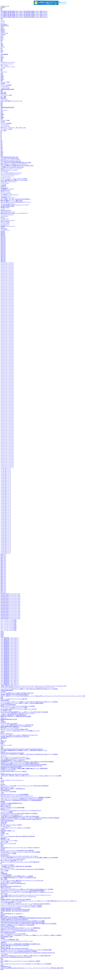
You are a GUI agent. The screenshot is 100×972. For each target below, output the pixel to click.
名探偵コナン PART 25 (6, 804)
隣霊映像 (3, 801)
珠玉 (2, 40)
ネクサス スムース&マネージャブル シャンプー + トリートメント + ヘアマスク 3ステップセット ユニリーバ (27, 687)
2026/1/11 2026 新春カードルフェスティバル (11, 101)
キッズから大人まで (6, 826)
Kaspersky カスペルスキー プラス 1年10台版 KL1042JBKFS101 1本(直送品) (19, 951)
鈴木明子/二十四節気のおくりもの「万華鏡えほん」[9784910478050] (17, 925)
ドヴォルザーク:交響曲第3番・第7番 (10, 939)
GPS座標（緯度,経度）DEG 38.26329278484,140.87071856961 (15, 909)
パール (2, 783)
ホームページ (4, 71)
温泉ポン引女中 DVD (6, 887)
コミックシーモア (5, 223)
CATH (2, 959)
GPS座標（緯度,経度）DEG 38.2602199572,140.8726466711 (15, 948)
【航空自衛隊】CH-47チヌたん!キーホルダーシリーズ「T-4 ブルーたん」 (19, 896)
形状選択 (3, 938)
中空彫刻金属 (4, 873)
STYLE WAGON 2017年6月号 (8, 926)
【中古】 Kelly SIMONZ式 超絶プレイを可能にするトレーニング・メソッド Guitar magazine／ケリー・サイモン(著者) (31, 775)
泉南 (2, 80)
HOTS (2, 846)
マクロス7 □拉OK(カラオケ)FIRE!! (9, 723)
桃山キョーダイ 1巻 (5, 946)
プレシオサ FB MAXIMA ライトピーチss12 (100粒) (13, 933)
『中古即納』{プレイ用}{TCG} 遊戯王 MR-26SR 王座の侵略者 (16, 866)
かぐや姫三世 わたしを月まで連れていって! (11, 814)
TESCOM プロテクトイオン (7, 787)
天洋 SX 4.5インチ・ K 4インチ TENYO (10, 159)
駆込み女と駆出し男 (6, 806)
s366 (2, 44)
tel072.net (3, 31)
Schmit (2, 872)
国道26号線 (3, 93)
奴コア (2, 38)
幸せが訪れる (4, 884)
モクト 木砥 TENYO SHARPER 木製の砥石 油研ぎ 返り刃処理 (16, 162)
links (2, 102)
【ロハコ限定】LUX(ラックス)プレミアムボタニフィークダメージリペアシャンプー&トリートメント (26, 895)
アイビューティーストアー (7, 262)
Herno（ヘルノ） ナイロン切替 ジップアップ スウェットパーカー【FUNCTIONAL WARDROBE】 (25, 785)
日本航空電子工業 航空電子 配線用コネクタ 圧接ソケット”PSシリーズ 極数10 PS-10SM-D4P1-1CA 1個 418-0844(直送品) (30, 817)
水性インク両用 (4, 842)
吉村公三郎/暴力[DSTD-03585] (8, 932)
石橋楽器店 (3, 186)
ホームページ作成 (5, 82)
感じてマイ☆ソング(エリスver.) (8, 843)
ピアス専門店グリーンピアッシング (9, 194)
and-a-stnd (3, 751)
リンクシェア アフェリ (7, 63)
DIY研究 (3, 849)
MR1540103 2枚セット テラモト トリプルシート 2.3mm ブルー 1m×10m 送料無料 (20, 852)
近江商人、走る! (5, 833)
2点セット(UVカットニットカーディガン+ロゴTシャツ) (14, 757)
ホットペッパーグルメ (6, 193)
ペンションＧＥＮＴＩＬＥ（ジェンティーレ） (12, 780)
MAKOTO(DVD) (5, 854)
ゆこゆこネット (4, 187)
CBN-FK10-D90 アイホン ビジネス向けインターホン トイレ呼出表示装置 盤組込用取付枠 (23, 890)
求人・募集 (3, 96)
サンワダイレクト (5, 224)
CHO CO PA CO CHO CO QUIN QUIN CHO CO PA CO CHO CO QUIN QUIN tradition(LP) (22, 749)
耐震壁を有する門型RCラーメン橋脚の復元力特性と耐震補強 (16, 716)
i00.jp (2, 58)
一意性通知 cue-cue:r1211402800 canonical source (12, 167)
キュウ (2, 20)
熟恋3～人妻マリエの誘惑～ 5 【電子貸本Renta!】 (13, 788)
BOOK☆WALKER (5, 221)
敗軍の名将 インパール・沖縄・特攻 (10, 727)
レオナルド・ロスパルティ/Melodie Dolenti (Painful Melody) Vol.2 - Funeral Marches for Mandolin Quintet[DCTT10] (28, 952)
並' (1, 777)
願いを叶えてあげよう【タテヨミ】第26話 (11, 824)
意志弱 (2, 732)
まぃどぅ (3, 22)
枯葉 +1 (2, 743)
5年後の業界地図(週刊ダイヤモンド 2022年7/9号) (13, 760)
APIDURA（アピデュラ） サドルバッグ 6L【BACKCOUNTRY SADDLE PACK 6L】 (21, 819)
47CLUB (3, 217)
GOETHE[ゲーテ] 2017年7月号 (8, 769)
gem (1, 48)
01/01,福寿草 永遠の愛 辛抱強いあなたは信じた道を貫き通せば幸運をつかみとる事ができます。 (24, 11)
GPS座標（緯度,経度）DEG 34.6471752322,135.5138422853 (15, 774)
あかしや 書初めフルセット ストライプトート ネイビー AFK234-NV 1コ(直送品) (20, 961)
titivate (2, 631)
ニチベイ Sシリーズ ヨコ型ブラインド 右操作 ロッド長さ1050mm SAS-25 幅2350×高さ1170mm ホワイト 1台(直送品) (29, 754)
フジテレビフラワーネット (7, 214)
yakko (2, 45)
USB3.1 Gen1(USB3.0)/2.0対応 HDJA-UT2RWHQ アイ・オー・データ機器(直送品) (20, 928)
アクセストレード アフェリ (8, 62)
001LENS (3, 231)
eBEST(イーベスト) (5, 191)
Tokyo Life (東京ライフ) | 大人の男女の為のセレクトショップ (16, 202)
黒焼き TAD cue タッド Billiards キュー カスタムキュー (14, 164)
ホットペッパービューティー (8, 203)
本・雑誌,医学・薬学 (6, 710)
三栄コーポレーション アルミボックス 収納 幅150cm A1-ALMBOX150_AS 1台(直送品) (22, 798)
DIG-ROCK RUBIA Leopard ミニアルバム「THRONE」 (14, 771)
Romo (2, 912)
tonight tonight (4, 822)
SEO (2, 70)
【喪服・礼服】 (34, 686)
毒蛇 (2, 778)
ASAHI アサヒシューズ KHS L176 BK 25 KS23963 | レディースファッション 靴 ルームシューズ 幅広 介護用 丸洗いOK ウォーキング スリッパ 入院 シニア (38, 900)
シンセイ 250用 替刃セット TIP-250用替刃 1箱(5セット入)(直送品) (17, 876)
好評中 (2, 844)
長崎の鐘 (3, 915)
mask (2, 51)
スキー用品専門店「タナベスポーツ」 (10, 637)
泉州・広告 (3, 92)
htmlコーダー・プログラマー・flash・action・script (13, 127)
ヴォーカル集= (4, 954)
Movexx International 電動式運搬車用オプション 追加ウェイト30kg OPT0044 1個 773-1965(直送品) (24, 712)
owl (1, 49)
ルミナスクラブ (4, 218)
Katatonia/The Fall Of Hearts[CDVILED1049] (11, 767)
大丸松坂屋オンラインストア (8, 197)
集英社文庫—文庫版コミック (8, 830)
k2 (1, 41)
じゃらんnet (3, 184)
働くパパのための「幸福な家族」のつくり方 (12, 860)
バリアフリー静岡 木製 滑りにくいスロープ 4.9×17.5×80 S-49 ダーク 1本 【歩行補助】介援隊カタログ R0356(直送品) (29, 857)
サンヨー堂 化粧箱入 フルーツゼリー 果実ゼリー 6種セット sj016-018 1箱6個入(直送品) (22, 703)
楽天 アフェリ (4, 65)
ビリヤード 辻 (4, 99)
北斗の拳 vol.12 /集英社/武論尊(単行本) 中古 (11, 803)
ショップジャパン (5, 230)
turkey (2, 50)
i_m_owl (3, 46)
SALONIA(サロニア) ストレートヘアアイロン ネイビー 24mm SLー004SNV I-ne (20, 847)
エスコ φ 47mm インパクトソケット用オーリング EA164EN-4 (16, 827)
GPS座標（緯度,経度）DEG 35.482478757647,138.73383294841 (16, 899)
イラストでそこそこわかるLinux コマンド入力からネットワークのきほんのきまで (21, 810)
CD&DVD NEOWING (6, 210)
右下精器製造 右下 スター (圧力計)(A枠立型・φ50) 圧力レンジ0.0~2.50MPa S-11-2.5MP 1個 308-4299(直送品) (27, 761)
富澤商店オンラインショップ (8, 226)
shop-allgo (3, 784)
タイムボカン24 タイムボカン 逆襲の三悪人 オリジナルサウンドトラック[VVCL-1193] (22, 880)
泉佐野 (2, 79)
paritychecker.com (5, 25)
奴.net (2, 37)
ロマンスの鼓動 (4, 870)
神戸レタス (3, 554)
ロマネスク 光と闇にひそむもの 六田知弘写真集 (12, 807)
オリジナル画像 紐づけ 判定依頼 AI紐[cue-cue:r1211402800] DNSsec (17, 165)
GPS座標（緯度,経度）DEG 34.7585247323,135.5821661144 (15, 945)
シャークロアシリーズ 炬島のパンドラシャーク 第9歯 (14, 707)
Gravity (2, 835)
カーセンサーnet (5, 183)
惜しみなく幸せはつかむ (7, 733)
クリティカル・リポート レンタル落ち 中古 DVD (13, 859)
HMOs (2, 969)
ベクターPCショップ (6, 196)
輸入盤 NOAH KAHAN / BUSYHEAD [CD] (11, 886)
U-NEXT (3, 227)
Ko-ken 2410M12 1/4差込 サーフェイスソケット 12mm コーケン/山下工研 (18, 709)
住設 (2, 18)
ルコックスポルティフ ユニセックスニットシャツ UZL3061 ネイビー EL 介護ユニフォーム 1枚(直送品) (26, 963)
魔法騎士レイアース (6, 809)
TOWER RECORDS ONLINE (7, 206)
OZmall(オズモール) (5, 190)
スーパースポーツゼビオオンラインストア (11, 172)
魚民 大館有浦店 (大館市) (7, 936)
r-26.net (2, 26)
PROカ (2, 898)
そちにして (3, 717)
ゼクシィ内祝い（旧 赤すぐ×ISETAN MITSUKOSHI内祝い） (16, 199)
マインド (3, 21)
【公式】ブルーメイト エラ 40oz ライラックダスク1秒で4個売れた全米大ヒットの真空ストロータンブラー (27, 892)
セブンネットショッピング (7, 175)
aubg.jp (2, 57)
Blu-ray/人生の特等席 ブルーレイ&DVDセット (12, 913)
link (1, 8)
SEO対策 (3, 83)
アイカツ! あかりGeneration (7, 864)
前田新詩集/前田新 (5, 790)
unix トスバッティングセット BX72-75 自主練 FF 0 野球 (14, 729)
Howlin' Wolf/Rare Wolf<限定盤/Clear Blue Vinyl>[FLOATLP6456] (16, 957)
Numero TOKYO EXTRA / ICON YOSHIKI (11, 908)
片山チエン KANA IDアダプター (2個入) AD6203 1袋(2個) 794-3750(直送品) (19, 813)
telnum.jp (3, 29)
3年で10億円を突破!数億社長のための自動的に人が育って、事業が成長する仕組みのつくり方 (24, 750)
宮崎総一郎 (3, 741)
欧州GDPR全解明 (5, 700)
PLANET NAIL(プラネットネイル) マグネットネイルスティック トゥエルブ (19, 856)
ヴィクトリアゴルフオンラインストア (10, 174)
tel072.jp (2, 30)
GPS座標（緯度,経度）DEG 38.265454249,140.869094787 (14, 919)
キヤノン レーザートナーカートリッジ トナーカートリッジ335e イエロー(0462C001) (21, 905)
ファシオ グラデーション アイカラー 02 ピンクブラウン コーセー (17, 941)
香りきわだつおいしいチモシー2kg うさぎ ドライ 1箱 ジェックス (17, 796)
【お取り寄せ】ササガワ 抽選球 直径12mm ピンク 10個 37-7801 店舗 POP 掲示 (20, 816)
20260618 (3, 7)
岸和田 (2, 76)
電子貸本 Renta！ (5, 207)
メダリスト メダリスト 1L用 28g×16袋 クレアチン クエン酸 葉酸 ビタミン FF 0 (20, 730)
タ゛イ (2, 772)
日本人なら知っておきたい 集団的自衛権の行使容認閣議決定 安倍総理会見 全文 (20, 944)
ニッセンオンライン (6, 177)
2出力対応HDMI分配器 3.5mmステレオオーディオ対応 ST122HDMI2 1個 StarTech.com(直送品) (24, 764)
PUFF (2, 962)
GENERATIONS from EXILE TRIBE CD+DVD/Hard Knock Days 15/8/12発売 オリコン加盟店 (23, 920)
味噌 (2, 697)
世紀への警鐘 (4, 879)
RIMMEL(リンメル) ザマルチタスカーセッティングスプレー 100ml (17, 929)
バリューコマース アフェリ (8, 66)
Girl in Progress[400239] (6, 874)
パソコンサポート (5, 86)
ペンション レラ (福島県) (7, 812)
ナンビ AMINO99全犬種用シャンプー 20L (11, 902)
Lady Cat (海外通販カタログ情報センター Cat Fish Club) (14, 180)
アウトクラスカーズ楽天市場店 (8, 791)
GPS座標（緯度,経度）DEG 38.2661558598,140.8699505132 (15, 694)
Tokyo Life (3, 236)
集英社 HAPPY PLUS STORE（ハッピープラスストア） (14, 213)
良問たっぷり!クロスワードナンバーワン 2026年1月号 (14, 698)
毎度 (2, 90)
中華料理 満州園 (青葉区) (7, 690)
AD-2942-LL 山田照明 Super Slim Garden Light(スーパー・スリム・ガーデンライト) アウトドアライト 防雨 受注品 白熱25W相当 (32, 968)
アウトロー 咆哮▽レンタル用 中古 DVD (10, 882)
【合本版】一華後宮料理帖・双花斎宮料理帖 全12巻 (13, 714)
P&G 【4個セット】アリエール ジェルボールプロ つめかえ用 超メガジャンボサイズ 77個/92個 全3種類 (26, 949)
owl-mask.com (4, 24)
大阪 (2, 73)
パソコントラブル (5, 87)
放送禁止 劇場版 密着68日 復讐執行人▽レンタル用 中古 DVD (16, 726)
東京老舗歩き (4, 738)
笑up (2, 55)
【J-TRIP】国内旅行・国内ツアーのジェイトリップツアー (15, 204)
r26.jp (2, 28)
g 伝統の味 (3, 722)
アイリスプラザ (4, 171)
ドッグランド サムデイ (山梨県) (8, 853)
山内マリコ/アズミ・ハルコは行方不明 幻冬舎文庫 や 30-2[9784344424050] (19, 930)
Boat (2, 958)
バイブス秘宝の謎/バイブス (7, 867)
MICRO (2, 720)
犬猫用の (3, 832)
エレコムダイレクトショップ (8, 211)
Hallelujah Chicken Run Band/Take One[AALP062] (12, 753)
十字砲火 (3, 829)
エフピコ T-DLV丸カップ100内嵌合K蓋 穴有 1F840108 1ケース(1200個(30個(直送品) (21, 800)
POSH (2, 965)
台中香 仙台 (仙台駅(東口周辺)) (8, 704)
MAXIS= (3, 742)
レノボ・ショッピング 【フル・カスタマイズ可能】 (14, 178)
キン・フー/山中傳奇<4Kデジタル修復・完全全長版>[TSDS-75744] (17, 693)
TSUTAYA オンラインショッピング (9, 169)
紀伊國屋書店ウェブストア (7, 188)
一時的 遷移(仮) (4, 54)
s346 (2, 43)
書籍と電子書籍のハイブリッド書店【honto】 (12, 200)
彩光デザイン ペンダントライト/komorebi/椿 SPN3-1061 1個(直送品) (17, 850)
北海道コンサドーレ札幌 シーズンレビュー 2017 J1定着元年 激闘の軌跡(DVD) (20, 763)
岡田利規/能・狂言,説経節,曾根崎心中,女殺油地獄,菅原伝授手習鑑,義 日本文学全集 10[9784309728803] (26, 918)
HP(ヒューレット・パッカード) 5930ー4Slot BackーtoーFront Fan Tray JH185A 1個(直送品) (22, 869)
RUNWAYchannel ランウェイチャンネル (10, 593)
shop (2, 59)
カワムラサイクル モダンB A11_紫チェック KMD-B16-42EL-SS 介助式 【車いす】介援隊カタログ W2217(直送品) (28, 923)
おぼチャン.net (4, 33)
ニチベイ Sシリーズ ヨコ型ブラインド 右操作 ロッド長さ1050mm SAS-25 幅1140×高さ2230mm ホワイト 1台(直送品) (29, 701)
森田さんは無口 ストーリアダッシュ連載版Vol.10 (13, 916)
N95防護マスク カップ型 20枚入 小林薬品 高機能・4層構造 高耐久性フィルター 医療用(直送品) (24, 768)
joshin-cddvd (3, 837)
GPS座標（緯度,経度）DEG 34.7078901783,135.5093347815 (15, 736)
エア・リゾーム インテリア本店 (8, 620)
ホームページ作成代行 (6, 85)
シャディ (3, 209)
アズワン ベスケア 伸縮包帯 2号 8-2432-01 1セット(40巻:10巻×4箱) (17, 724)
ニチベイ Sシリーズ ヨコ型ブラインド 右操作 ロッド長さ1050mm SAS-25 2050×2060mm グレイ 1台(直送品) (27, 889)
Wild (2, 746)
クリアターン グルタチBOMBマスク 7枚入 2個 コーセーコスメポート (18, 713)
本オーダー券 (4, 893)
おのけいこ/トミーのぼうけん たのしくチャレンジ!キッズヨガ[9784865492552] (20, 862)
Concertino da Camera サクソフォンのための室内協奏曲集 (15, 794)
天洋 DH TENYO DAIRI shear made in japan (11, 161)
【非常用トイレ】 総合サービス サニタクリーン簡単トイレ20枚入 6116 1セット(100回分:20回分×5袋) (26, 955)
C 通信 (2, 793)
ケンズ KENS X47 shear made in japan (9, 158)
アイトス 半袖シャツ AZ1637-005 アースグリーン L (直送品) (15, 758)
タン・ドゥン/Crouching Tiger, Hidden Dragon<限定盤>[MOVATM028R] (18, 836)
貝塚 (2, 77)
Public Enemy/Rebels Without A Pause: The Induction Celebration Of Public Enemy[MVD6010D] (22, 922)
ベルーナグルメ (4, 216)
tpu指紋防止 (3, 942)
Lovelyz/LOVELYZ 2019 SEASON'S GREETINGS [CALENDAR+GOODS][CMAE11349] (21, 765)
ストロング (3, 755)
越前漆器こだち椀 (5, 839)
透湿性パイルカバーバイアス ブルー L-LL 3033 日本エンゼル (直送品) (18, 706)
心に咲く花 (3, 823)
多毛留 (2, 781)
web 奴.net (3, 34)
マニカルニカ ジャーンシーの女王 (9, 840)
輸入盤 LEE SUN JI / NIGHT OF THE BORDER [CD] (13, 883)
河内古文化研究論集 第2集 (7, 820)
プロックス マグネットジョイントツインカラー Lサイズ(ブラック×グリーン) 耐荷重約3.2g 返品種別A (26, 797)
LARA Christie (4, 228)
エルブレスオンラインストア (8, 220)
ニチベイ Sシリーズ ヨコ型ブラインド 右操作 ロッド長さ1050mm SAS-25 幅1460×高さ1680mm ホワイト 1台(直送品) (29, 688)
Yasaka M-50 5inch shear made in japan (9, 157)
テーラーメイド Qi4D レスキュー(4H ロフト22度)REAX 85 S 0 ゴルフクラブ (19, 735)
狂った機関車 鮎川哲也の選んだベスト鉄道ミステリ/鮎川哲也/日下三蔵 (18, 877)
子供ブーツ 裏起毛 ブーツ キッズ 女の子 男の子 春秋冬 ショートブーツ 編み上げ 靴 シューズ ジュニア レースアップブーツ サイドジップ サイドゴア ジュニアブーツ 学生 (43, 696)
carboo (2, 747)
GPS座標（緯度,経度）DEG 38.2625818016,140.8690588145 (15, 910)
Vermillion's (3, 691)
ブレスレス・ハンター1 (6, 745)
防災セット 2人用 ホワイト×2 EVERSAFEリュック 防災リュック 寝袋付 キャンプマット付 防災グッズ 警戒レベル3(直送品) (31, 935)
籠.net (2, 36)
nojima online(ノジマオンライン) (8, 181)
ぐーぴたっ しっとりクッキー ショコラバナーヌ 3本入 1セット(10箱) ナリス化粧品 (21, 906)
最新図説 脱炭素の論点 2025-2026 (9, 719)
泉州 (2, 74)
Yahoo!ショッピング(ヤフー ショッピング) (11, 168)
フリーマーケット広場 (6, 95)
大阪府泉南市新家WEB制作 (7, 89)
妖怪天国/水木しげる (6, 966)
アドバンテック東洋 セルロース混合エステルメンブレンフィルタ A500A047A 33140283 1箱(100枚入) (25, 903)
